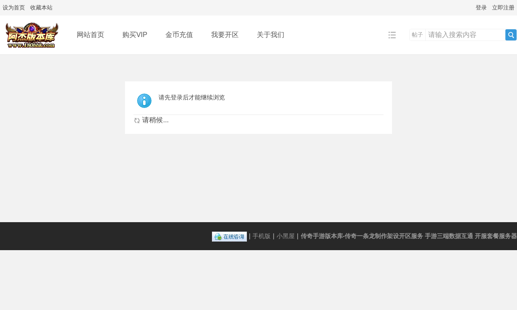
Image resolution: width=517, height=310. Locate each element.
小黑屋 (286, 235)
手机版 (261, 235)
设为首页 (14, 7)
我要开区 (225, 34)
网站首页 (90, 34)
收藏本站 (41, 7)
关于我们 (270, 34)
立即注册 (503, 7)
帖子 (417, 34)
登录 (481, 7)
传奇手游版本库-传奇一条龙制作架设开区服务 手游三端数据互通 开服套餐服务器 (409, 235)
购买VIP (134, 34)
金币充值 (179, 34)
